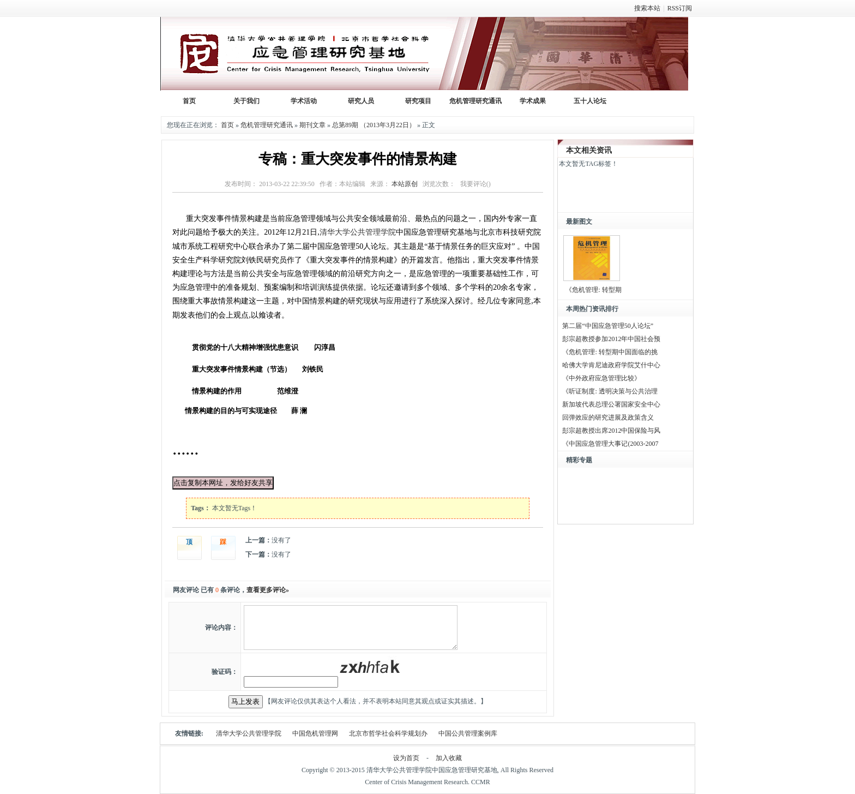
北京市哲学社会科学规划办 (388, 733)
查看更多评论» (267, 590)
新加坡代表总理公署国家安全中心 (611, 404)
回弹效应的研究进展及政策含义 (608, 417)
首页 (227, 125)
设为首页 (406, 758)
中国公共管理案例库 (467, 733)
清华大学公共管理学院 (358, 232)
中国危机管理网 (315, 733)
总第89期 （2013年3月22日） (374, 125)
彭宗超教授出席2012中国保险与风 (611, 430)
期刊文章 (312, 125)
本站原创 (405, 184)
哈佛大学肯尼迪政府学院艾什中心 (611, 365)
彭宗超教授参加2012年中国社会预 (611, 339)
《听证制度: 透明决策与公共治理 (609, 391)
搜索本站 (647, 8)
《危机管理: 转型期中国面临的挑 (609, 352)
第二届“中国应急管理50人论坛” (607, 326)
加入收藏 (449, 758)
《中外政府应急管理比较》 (601, 378)
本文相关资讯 (589, 150)
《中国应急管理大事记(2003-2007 (610, 443)
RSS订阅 (679, 8)
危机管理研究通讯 (266, 125)
